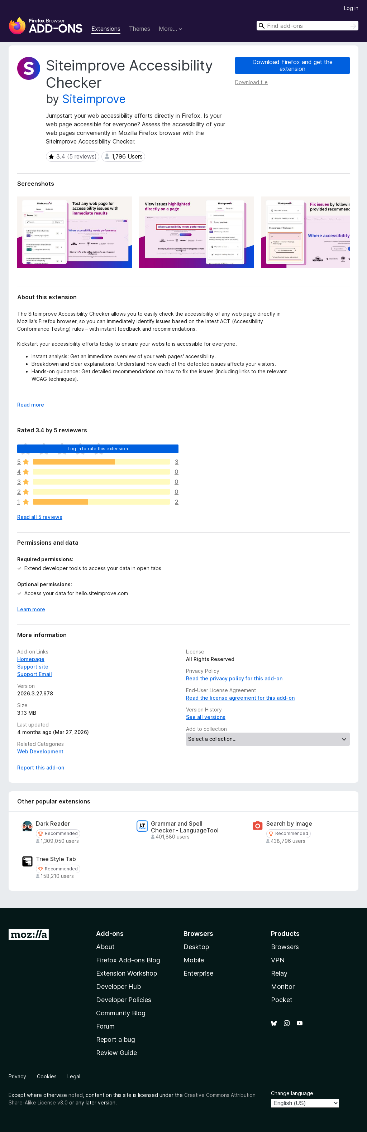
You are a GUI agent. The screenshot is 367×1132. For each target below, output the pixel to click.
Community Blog (121, 1013)
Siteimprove (94, 99)
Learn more (31, 609)
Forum (105, 1026)
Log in (351, 8)
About (105, 947)
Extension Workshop (126, 973)
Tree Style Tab (56, 859)
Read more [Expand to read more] (30, 405)
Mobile (194, 960)
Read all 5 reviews (39, 517)
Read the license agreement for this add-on (240, 698)
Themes (139, 28)
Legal (73, 1076)
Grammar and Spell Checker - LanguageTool (185, 827)
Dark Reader (53, 823)
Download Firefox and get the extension (292, 65)
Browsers (285, 947)
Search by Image (289, 823)
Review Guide (116, 1052)
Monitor (283, 986)
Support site (32, 667)
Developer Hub (118, 986)
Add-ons (110, 933)
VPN (278, 960)
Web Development (40, 751)
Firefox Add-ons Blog (128, 960)
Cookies (47, 1076)
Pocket (281, 1000)
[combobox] (307, 25)
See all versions (205, 717)
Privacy (17, 1076)
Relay (279, 973)
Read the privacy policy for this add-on (234, 678)
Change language (292, 1093)
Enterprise (198, 973)
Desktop (196, 947)
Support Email (34, 674)
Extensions (105, 28)
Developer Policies (123, 1000)
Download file (251, 82)
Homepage (30, 659)
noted (75, 1095)
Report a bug (115, 1039)
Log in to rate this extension (98, 448)
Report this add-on (40, 767)
